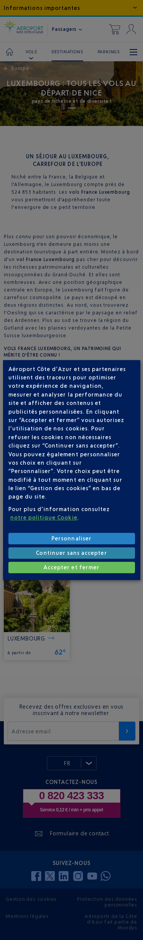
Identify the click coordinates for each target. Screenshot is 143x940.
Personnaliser (71, 538)
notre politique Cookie (43, 517)
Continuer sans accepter (71, 553)
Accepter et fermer (71, 567)
